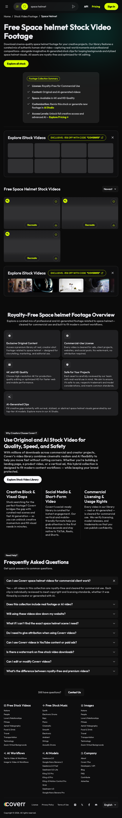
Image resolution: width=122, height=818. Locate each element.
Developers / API (88, 766)
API (86, 6)
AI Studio (49, 107)
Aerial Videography (12, 726)
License (35, 805)
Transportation (10, 737)
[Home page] (14, 804)
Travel (6, 733)
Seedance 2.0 (48, 758)
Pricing (96, 6)
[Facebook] (89, 805)
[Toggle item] (114, 581)
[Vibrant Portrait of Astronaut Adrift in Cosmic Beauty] (90, 213)
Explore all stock (16, 63)
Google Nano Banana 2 (52, 762)
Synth (44, 710)
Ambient (46, 737)
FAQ (83, 773)
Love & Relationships (13, 718)
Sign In (111, 6)
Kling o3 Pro (47, 777)
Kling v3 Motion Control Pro (54, 781)
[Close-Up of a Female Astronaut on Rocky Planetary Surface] (32, 246)
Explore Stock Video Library (22, 479)
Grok (44, 785)
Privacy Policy (48, 805)
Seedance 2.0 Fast (50, 766)
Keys (44, 718)
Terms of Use (63, 805)
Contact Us (74, 692)
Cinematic (46, 726)
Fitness (7, 722)
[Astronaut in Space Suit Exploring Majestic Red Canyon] (32, 213)
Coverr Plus (86, 762)
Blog (83, 770)
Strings (45, 741)
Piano (44, 722)
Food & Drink (9, 729)
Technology (9, 741)
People (7, 714)
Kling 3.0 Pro (48, 773)
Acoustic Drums (49, 745)
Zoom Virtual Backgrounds (15, 745)
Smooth (45, 729)
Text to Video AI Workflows (15, 758)
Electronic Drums (49, 714)
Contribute (85, 777)
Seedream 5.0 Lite (50, 770)
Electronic (46, 733)
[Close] (112, 137)
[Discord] (96, 805)
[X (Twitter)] (82, 805)
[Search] (24, 6)
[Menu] (7, 6)
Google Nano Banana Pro (53, 792)
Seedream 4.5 (48, 789)
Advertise (85, 781)
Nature (7, 710)
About (83, 758)
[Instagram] (75, 805)
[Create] (17, 6)
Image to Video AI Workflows (16, 762)
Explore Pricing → (58, 117)
